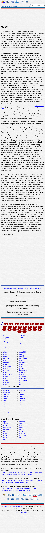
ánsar (5, 378)
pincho (16, 482)
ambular (22, 368)
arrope (21, 425)
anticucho (22, 378)
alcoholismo (23, 358)
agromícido (22, 352)
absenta (21, 338)
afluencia (22, 350)
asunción (6, 431)
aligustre (22, 362)
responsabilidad (6, 490)
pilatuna (26, 472)
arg (3, 108)
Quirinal (4, 472)
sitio (21, 488)
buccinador (18, 480)
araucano (22, 401)
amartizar (6, 368)
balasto (3, 480)
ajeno (21, 354)
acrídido (5, 344)
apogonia (6, 384)
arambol (22, 395)
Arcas (5, 415)
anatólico (22, 372)
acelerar (21, 340)
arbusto (5, 407)
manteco (11, 472)
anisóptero (22, 376)
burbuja (26, 480)
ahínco (5, 354)
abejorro (22, 336)
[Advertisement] (22, 17)
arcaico (5, 411)
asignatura (6, 429)
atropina (22, 433)
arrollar (16, 488)
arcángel (6, 413)
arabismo (6, 391)
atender (21, 431)
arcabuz (5, 409)
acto (20, 344)
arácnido (22, 391)
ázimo (5, 439)
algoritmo (6, 362)
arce (4, 421)
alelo (4, 360)
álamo (5, 356)
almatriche (18, 472)
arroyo (15, 490)
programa (22, 490)
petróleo (10, 480)
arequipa (22, 421)
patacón (9, 475)
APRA (20, 384)
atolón (5, 433)
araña (21, 397)
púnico (29, 490)
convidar (4, 482)
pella (15, 475)
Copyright (19, 506)
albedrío (21, 356)
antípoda (6, 380)
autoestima (23, 435)
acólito (21, 342)
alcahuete (6, 358)
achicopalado (7, 342)
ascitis (21, 427)
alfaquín (21, 360)
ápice (20, 382)
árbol (20, 403)
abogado (6, 338)
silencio (10, 482)
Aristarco (6, 423)
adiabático (22, 346)
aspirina (21, 429)
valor (2, 488)
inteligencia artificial (22, 512)
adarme (5, 346)
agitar (5, 352)
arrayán (5, 425)
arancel (5, 399)
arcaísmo (22, 411)
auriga (5, 435)
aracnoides (6, 393)
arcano (21, 413)
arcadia (21, 409)
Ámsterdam (23, 370)
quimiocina (28, 475)
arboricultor (7, 405)
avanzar (5, 437)
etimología (9, 488)
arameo (5, 397)
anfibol (21, 374)
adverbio (22, 348)
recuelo (20, 475)
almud (21, 364)
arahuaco (6, 395)
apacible (6, 382)
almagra (5, 364)
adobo (5, 348)
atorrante (27, 488)
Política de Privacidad (9, 506)
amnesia (6, 370)
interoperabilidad (36, 472)
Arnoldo (21, 423)
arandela (22, 399)
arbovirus (22, 405)
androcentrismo (8, 374)
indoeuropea (39, 106)
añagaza (5, 372)
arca (20, 407)
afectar (5, 350)
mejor (34, 488)
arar (4, 401)
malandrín (33, 480)
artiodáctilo (7, 427)
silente (3, 475)
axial (20, 437)
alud (20, 366)
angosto (5, 376)
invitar (40, 480)
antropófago (23, 380)
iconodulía (24, 482)
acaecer (5, 340)
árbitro (5, 403)
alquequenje (7, 366)
